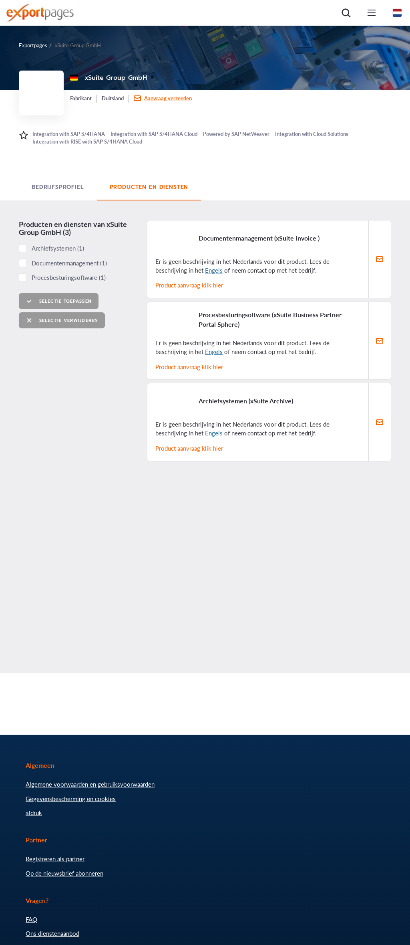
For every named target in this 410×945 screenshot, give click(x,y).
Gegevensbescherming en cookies (71, 798)
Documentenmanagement (69, 263)
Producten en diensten (149, 187)
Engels (214, 270)
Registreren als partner (55, 858)
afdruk (34, 812)
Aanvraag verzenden (168, 98)
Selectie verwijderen (62, 320)
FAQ (31, 919)
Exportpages (33, 45)
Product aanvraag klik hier (189, 285)
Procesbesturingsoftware (69, 277)
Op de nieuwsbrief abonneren (64, 873)
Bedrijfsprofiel (58, 187)
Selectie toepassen (59, 301)
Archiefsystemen (58, 248)
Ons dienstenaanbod (52, 933)
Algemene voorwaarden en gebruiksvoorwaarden (90, 784)
